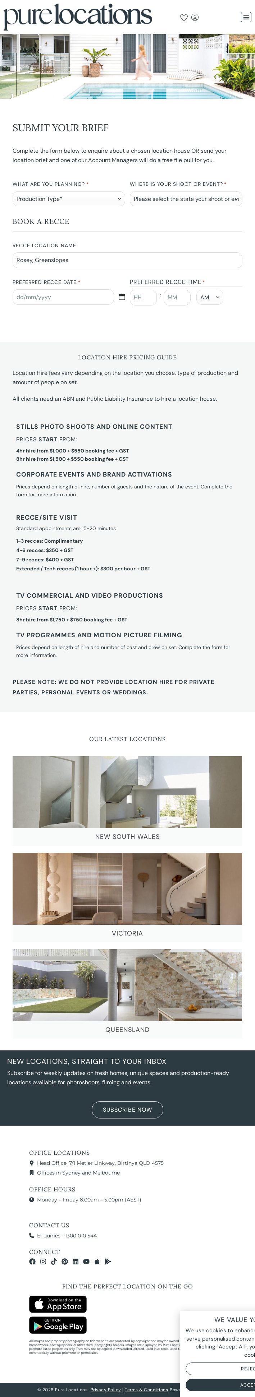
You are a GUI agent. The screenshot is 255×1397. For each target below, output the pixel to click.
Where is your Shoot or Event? (178, 184)
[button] (246, 17)
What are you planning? (50, 184)
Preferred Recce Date (46, 282)
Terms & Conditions (146, 1390)
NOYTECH (207, 1390)
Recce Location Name (44, 245)
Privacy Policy (106, 1390)
